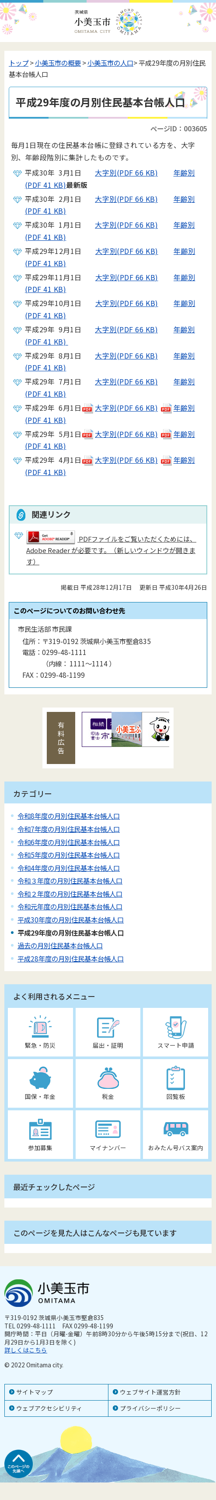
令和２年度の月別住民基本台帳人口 (69, 893)
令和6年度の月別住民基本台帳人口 (68, 842)
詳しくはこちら (25, 1349)
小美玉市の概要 (58, 62)
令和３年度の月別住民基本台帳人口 (69, 880)
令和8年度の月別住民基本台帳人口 (68, 815)
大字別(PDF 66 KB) (119, 172)
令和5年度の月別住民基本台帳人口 (68, 854)
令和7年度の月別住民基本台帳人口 (68, 829)
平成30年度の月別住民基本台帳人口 (70, 919)
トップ (18, 62)
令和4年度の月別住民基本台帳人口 (68, 868)
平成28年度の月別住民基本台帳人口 (70, 958)
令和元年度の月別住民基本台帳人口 (69, 906)
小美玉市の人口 (110, 62)
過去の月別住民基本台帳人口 (60, 945)
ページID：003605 (178, 128)
